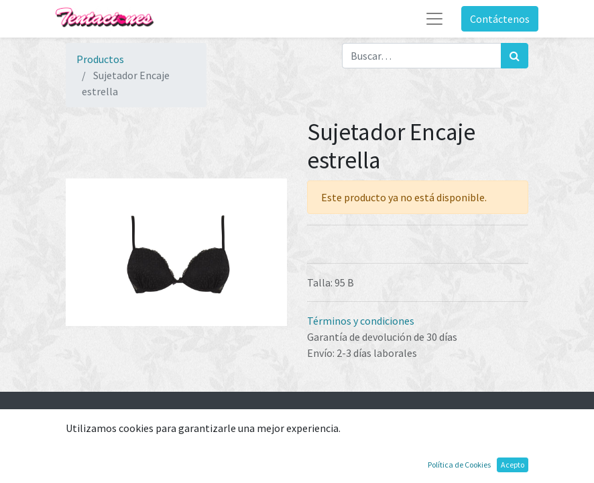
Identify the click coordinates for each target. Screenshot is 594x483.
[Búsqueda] (514, 55)
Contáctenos (500, 18)
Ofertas (83, 469)
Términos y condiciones (360, 320)
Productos (100, 59)
